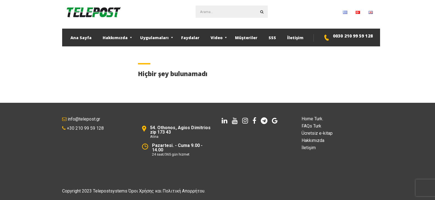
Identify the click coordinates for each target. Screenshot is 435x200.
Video (216, 37)
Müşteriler (246, 37)
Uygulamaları (154, 37)
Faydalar (190, 37)
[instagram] (245, 121)
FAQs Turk (311, 126)
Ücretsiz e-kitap (317, 133)
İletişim (295, 37)
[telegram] (264, 121)
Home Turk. (312, 118)
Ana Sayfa (81, 37)
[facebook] (254, 121)
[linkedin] (224, 121)
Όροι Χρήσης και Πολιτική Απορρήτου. (166, 191)
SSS (272, 37)
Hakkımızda (115, 37)
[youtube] (235, 121)
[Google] (275, 121)
